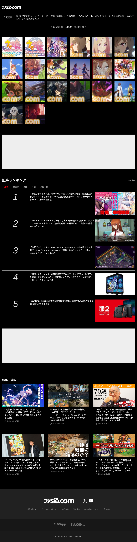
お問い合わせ (32, 509)
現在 (6, 187)
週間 (25, 187)
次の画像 (79, 27)
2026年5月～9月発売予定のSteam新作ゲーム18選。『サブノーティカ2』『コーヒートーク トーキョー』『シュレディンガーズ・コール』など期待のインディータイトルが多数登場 (68, 414)
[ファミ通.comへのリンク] (11, 7)
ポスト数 (44, 187)
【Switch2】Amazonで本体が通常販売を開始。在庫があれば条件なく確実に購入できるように (61, 302)
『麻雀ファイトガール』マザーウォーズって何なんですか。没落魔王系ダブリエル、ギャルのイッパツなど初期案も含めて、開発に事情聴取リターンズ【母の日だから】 (61, 197)
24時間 (16, 187)
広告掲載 (107, 509)
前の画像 (58, 27)
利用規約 (65, 509)
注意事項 (76, 509)
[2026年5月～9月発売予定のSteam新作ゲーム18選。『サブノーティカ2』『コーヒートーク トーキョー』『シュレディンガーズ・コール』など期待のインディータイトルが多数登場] (68, 395)
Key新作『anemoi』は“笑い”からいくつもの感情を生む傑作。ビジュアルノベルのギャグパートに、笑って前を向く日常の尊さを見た (22, 413)
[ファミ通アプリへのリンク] (60, 524)
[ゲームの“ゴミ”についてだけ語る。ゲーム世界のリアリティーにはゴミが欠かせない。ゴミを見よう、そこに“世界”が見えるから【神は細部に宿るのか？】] (68, 446)
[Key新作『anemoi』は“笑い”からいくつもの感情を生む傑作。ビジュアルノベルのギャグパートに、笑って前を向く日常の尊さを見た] (23, 395)
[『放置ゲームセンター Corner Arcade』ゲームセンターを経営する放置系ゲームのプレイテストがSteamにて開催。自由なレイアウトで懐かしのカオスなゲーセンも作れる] (115, 257)
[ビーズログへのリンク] (78, 524)
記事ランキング (14, 180)
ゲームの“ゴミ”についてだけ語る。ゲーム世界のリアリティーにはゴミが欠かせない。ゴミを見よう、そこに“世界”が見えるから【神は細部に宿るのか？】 (68, 464)
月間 (34, 187)
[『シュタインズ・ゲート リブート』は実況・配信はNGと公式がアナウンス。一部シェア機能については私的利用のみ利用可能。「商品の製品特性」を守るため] (115, 230)
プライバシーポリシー (49, 509)
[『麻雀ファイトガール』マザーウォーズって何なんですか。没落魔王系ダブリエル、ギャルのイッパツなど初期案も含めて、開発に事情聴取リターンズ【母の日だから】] (115, 203)
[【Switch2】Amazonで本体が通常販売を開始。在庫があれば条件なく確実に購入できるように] (115, 311)
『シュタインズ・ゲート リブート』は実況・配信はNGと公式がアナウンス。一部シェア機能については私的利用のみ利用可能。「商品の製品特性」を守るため (62, 223)
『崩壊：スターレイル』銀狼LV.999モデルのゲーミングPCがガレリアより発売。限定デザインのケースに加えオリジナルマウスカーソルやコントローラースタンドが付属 (61, 277)
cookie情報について (91, 509)
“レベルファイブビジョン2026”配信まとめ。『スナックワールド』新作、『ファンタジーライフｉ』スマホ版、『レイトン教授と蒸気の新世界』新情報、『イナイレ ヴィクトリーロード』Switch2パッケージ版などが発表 (114, 465)
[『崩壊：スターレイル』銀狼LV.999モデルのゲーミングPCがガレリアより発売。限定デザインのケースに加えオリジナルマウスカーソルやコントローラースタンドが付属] (115, 284)
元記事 (7, 17)
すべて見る (130, 180)
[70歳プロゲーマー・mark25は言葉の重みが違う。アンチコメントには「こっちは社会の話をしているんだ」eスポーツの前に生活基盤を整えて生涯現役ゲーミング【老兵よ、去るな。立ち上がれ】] (114, 395)
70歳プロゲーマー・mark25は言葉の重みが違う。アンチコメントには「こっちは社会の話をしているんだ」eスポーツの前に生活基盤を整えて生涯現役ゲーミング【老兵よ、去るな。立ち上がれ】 (114, 414)
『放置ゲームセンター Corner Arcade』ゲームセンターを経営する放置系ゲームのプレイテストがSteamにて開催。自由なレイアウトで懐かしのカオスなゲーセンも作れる (61, 250)
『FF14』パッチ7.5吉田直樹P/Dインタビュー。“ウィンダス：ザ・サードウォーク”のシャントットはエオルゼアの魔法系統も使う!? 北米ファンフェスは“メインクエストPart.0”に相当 (22, 465)
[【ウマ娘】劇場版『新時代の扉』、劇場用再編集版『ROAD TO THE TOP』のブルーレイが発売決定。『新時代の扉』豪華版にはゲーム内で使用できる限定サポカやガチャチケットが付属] (12, 47)
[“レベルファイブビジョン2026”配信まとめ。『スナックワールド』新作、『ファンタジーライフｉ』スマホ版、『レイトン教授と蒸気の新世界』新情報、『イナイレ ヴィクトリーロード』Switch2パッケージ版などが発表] (114, 446)
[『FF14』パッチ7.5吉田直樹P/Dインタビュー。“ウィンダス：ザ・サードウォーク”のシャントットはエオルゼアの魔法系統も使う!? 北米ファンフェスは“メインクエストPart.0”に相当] (23, 446)
